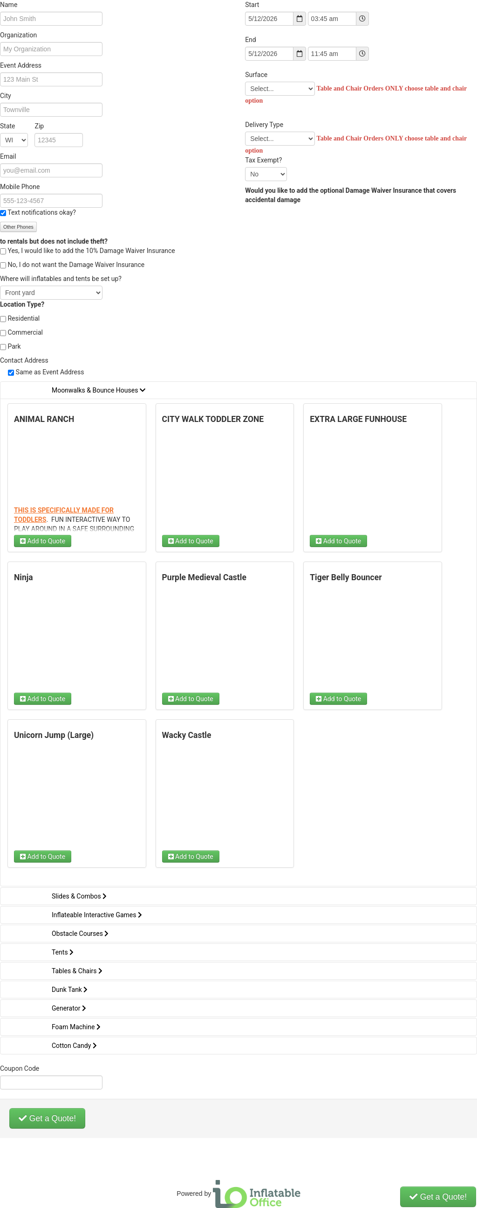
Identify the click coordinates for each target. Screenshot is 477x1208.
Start (252, 4)
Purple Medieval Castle (204, 577)
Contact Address (24, 360)
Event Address (20, 65)
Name (8, 4)
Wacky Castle (186, 735)
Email (8, 156)
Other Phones (18, 227)
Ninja (23, 577)
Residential (23, 318)
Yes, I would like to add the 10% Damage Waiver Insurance (91, 250)
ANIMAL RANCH (44, 419)
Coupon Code (19, 1068)
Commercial (24, 332)
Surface (257, 74)
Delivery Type (264, 124)
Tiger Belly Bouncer (346, 577)
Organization (18, 35)
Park (13, 346)
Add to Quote (42, 541)
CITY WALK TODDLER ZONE (213, 419)
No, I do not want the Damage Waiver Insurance (75, 264)
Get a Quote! (47, 1118)
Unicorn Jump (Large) (54, 735)
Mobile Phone (20, 186)
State (22, 126)
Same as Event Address (50, 372)
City (5, 95)
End (250, 39)
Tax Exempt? (263, 160)
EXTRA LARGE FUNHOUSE (358, 419)
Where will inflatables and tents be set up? (61, 278)
